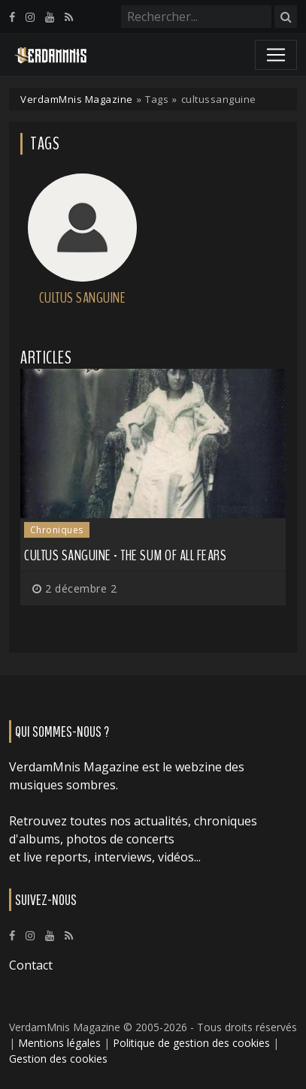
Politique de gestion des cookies (191, 1043)
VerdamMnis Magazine (76, 99)
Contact (31, 965)
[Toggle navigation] (276, 55)
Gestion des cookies (58, 1058)
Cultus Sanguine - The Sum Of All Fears (125, 555)
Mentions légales (59, 1043)
